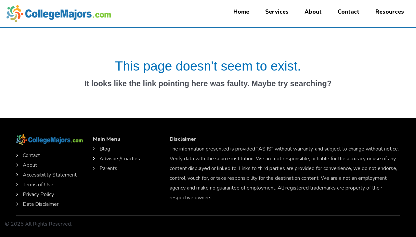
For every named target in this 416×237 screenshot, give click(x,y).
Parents (108, 168)
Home (241, 12)
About (313, 12)
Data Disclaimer (40, 204)
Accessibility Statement (50, 174)
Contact (348, 12)
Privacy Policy (38, 194)
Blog (104, 148)
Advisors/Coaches (119, 158)
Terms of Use (38, 184)
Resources (389, 12)
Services (277, 12)
